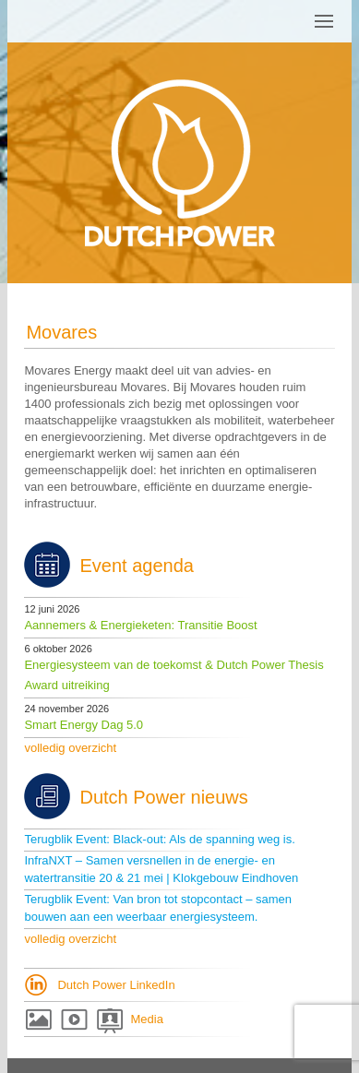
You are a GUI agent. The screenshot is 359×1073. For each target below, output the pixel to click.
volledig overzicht (70, 748)
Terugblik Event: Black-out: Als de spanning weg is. (159, 839)
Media (146, 1019)
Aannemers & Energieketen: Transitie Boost (140, 625)
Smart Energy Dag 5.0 (83, 725)
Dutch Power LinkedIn (115, 985)
